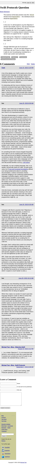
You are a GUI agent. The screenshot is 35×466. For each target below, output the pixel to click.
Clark (3, 67)
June (28, 2)
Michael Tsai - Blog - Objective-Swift (13, 347)
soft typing (26, 162)
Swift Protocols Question (14, 7)
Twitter (33, 64)
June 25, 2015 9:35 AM (26, 204)
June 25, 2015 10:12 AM (26, 278)
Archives (3, 420)
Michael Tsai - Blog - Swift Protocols (13, 365)
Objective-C (14, 57)
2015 (33, 2)
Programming (23, 57)
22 (30, 2)
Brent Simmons (4, 11)
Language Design (5, 57)
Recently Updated (5, 426)
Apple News (4, 432)
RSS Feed (4, 428)
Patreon (3, 443)
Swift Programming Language (8, 59)
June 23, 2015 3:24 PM (26, 67)
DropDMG (7, 450)
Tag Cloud (3, 421)
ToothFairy (7, 459)
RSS (28, 64)
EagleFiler (7, 453)
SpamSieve (7, 456)
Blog (2, 418)
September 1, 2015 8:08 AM (24, 367)
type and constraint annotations (18, 169)
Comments (10, 428)
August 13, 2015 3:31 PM (25, 349)
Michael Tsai (23, 465)
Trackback (3, 433)
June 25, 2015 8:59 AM (26, 103)
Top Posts (3, 423)
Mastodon (3, 430)
